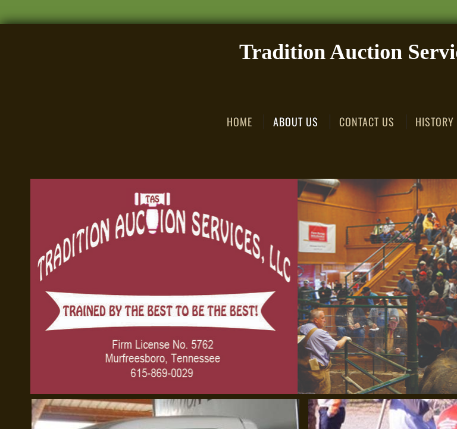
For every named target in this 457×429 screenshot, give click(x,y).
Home (239, 121)
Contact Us (367, 121)
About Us (295, 121)
